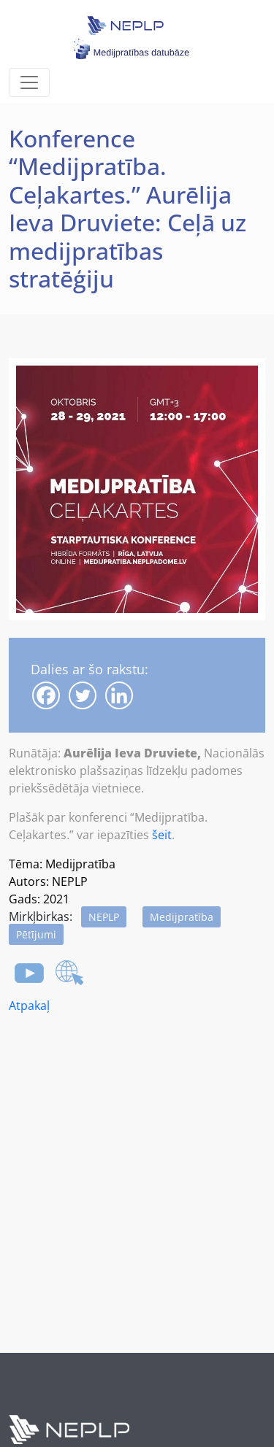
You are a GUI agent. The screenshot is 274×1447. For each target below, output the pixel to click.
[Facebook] (46, 695)
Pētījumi (36, 934)
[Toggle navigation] (29, 82)
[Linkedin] (119, 695)
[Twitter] (82, 695)
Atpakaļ (29, 1006)
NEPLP (103, 917)
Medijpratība (181, 917)
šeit (162, 835)
